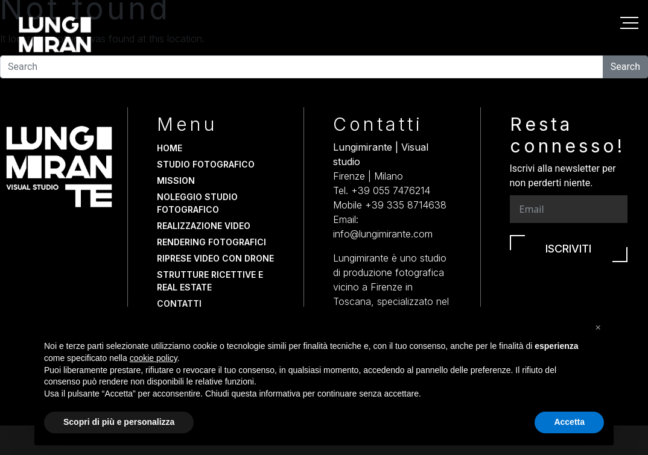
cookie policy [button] (153, 358)
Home (169, 148)
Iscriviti (568, 248)
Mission (176, 180)
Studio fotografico (206, 164)
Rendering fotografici (211, 242)
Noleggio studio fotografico (197, 203)
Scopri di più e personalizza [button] (118, 422)
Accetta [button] (569, 422)
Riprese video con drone (215, 258)
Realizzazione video (203, 226)
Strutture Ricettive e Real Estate (210, 280)
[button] (598, 326)
